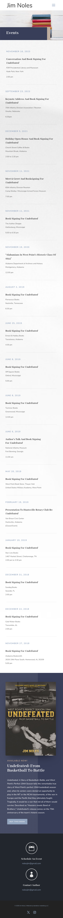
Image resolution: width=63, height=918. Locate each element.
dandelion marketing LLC (40, 906)
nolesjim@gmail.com (31, 863)
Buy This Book (21, 822)
